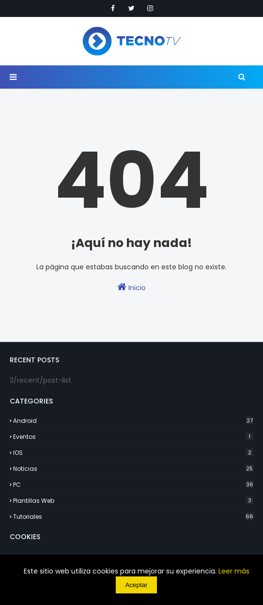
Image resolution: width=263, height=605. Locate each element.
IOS (133, 453)
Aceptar (136, 585)
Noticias (133, 469)
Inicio (131, 287)
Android (133, 421)
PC (133, 485)
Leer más (233, 571)
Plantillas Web (133, 500)
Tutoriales (133, 516)
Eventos (133, 437)
